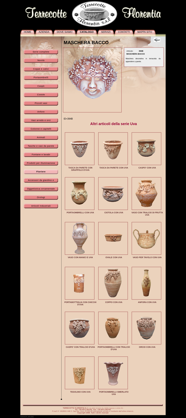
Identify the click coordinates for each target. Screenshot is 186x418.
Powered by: (27, 416)
